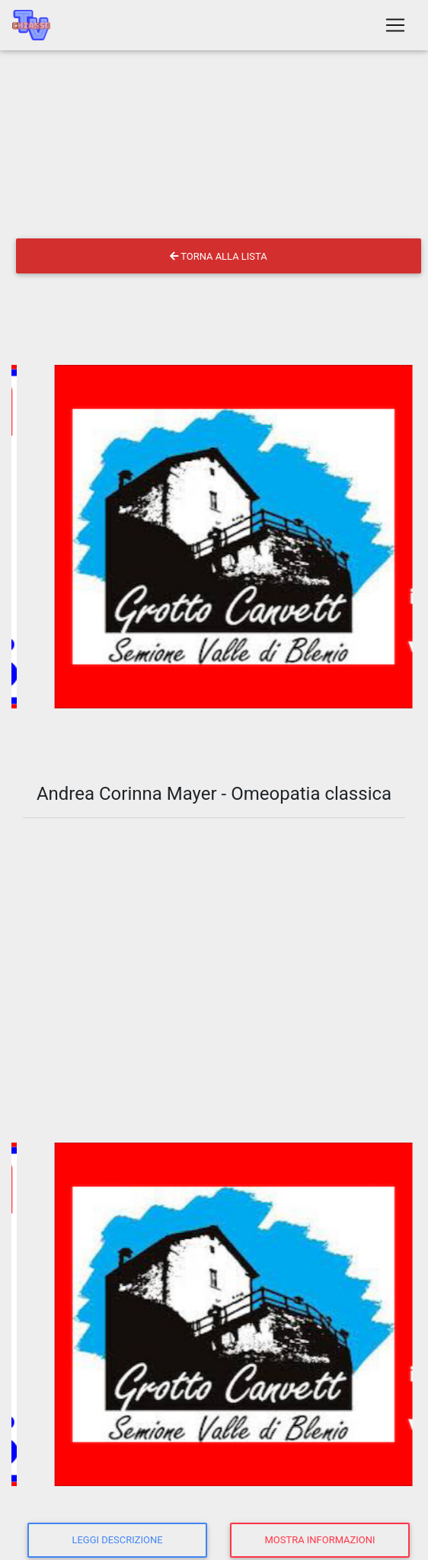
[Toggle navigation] (395, 25)
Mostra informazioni (320, 1540)
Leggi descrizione (117, 1540)
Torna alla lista (218, 256)
